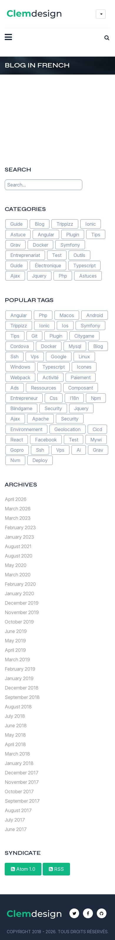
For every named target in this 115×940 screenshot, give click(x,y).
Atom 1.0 (23, 869)
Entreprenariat (25, 255)
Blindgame (21, 408)
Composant (80, 388)
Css (54, 398)
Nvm (15, 460)
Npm (96, 398)
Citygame (84, 336)
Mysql (75, 346)
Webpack (20, 377)
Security (53, 408)
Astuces (88, 276)
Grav (15, 245)
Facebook (46, 440)
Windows (20, 367)
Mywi (96, 440)
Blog (39, 224)
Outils (79, 255)
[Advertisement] (58, 111)
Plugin (72, 234)
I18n (74, 398)
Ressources (43, 388)
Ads (14, 388)
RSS (56, 869)
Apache (40, 419)
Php (63, 276)
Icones (84, 367)
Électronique (48, 265)
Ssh (14, 356)
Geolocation (67, 429)
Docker (40, 245)
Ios (65, 325)
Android (94, 315)
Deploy (40, 460)
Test (56, 255)
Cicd (97, 429)
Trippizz (64, 224)
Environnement (26, 429)
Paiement (81, 377)
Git (34, 336)
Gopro (17, 450)
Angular (46, 234)
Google (58, 356)
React (16, 440)
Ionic (90, 224)
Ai (78, 450)
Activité (50, 377)
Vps (35, 356)
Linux (84, 356)
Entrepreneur (24, 398)
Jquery (39, 276)
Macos (66, 315)
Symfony (70, 245)
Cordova (19, 346)
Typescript (84, 265)
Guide (16, 224)
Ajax (15, 276)
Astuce (18, 234)
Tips (95, 234)
